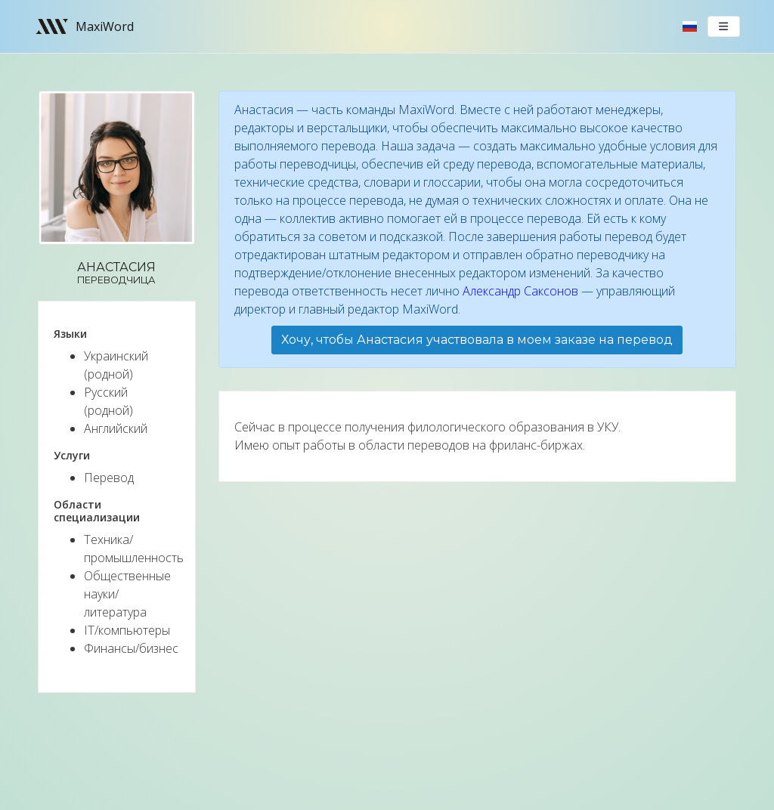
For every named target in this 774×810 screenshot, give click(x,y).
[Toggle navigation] (724, 26)
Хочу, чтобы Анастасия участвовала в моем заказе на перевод (477, 339)
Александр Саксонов (520, 291)
